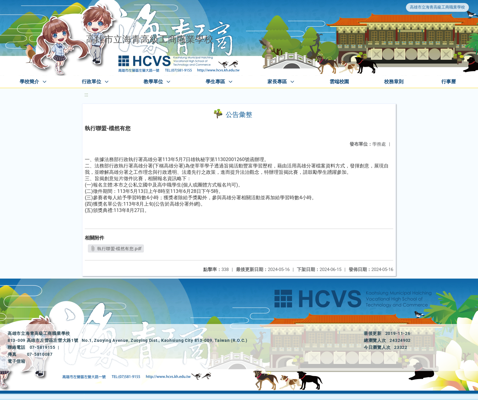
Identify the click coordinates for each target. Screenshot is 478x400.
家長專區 (277, 81)
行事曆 (448, 81)
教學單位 (153, 81)
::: (86, 95)
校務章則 (393, 81)
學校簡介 (29, 81)
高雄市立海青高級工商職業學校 (437, 7)
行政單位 (91, 81)
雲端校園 (339, 81)
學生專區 (215, 81)
